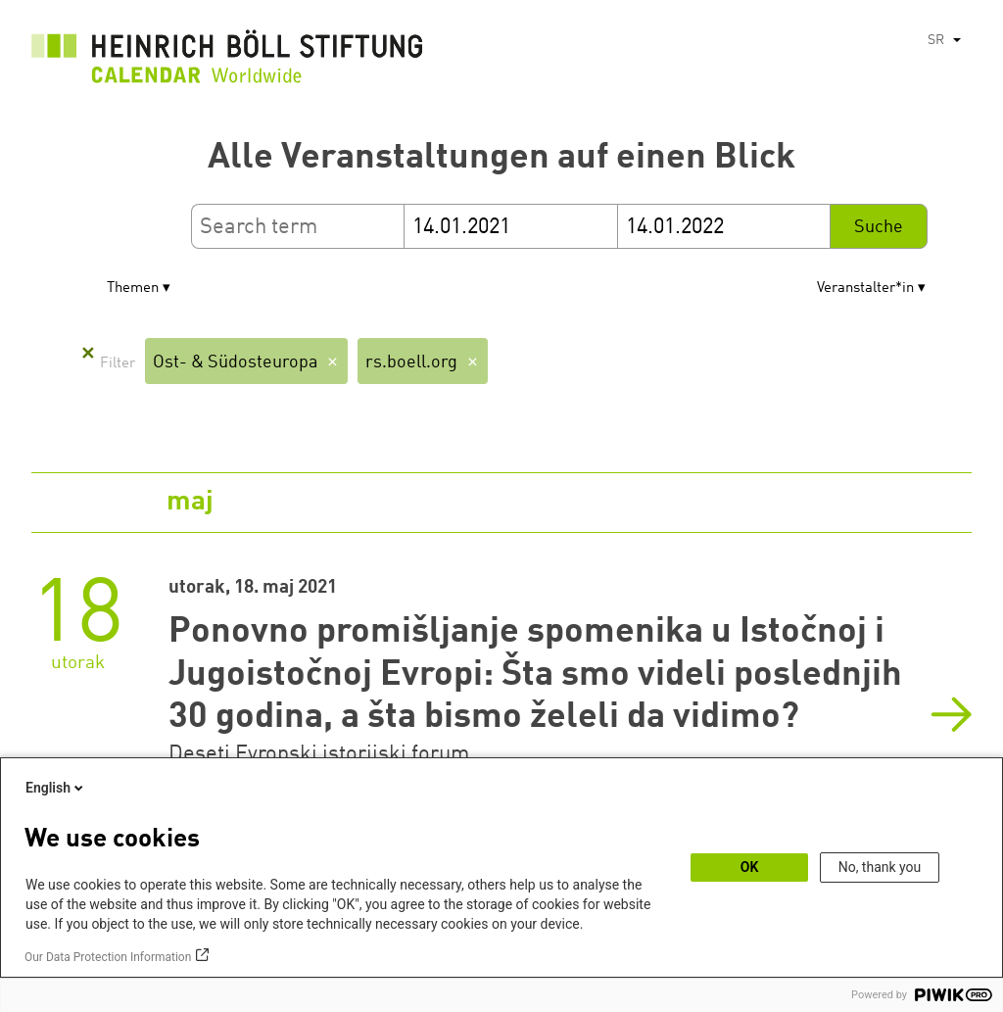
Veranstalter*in (865, 288)
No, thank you (880, 867)
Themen (133, 288)
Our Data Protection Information (107, 957)
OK (749, 867)
